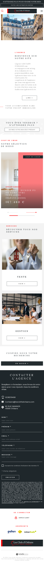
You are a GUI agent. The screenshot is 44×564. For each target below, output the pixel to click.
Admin (33, 559)
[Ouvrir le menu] (41, 11)
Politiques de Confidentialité (31, 501)
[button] (35, 212)
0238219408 (10, 397)
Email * (5, 436)
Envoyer (10, 477)
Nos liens (39, 559)
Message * (7, 454)
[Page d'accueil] (22, 11)
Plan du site (15, 559)
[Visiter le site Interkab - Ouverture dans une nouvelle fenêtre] (30, 532)
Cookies (27, 560)
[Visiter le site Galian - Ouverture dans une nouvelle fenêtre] (12, 531)
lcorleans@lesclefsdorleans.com (19, 402)
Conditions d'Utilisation (7, 502)
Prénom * (6, 426)
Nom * (5, 417)
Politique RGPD (19, 560)
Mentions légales (25, 559)
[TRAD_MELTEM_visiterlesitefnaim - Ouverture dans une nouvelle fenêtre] (20, 531)
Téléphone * (8, 445)
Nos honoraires (6, 559)
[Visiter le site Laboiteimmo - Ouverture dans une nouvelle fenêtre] (22, 554)
